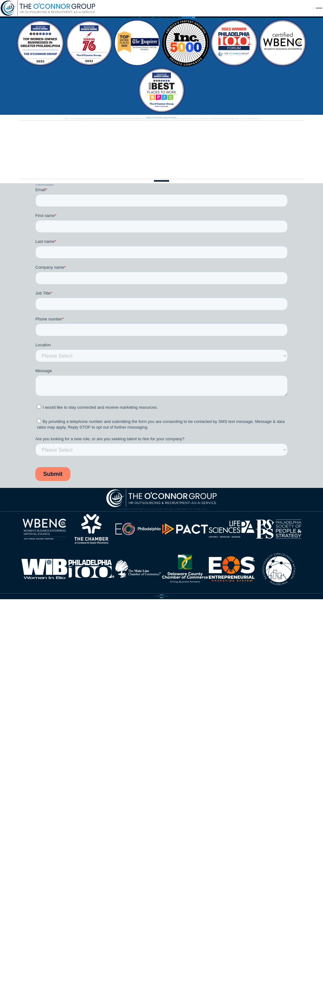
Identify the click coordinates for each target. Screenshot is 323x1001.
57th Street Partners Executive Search (230, 747)
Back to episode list (162, 335)
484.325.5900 (164, 958)
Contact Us (245, 12)
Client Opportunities (105, 777)
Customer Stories (158, 762)
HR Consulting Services (73, 747)
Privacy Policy (161, 985)
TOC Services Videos (268, 777)
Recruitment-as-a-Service (142, 747)
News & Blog (154, 777)
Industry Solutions (240, 762)
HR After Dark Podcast (206, 777)
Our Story (48, 762)
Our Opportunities (51, 777)
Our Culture (115, 762)
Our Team (80, 762)
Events (278, 762)
